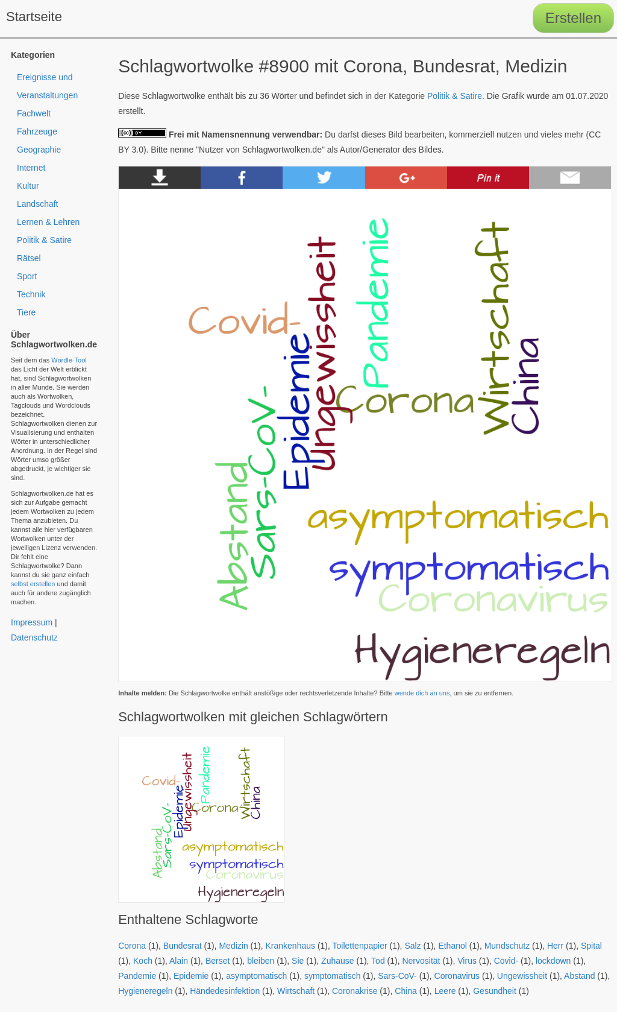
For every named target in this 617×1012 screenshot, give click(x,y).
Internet (31, 167)
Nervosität (421, 961)
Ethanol (452, 945)
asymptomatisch (256, 976)
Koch (142, 961)
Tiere (26, 312)
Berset (217, 961)
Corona (132, 945)
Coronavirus (457, 976)
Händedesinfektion (225, 991)
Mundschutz (507, 945)
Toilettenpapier (360, 945)
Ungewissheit (522, 976)
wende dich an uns (422, 693)
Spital (591, 945)
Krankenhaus (290, 945)
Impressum (31, 622)
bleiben (260, 961)
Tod (378, 961)
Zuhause (337, 961)
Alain (178, 961)
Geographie (39, 149)
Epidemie (191, 976)
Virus (467, 961)
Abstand (579, 976)
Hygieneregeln (145, 991)
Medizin (233, 945)
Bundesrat (182, 945)
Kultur (28, 186)
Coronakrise (354, 991)
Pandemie (137, 976)
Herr (555, 945)
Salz (412, 945)
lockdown (553, 961)
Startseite (34, 16)
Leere (445, 991)
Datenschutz (34, 637)
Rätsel (29, 258)
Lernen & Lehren (48, 222)
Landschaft (37, 204)
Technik (31, 294)
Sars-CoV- (397, 976)
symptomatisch (332, 976)
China (406, 991)
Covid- (506, 961)
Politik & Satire (454, 96)
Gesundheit (494, 991)
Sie (298, 961)
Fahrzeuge (37, 131)
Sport (27, 276)
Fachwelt (34, 113)
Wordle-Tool (69, 360)
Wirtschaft (296, 991)
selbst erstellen (33, 583)
